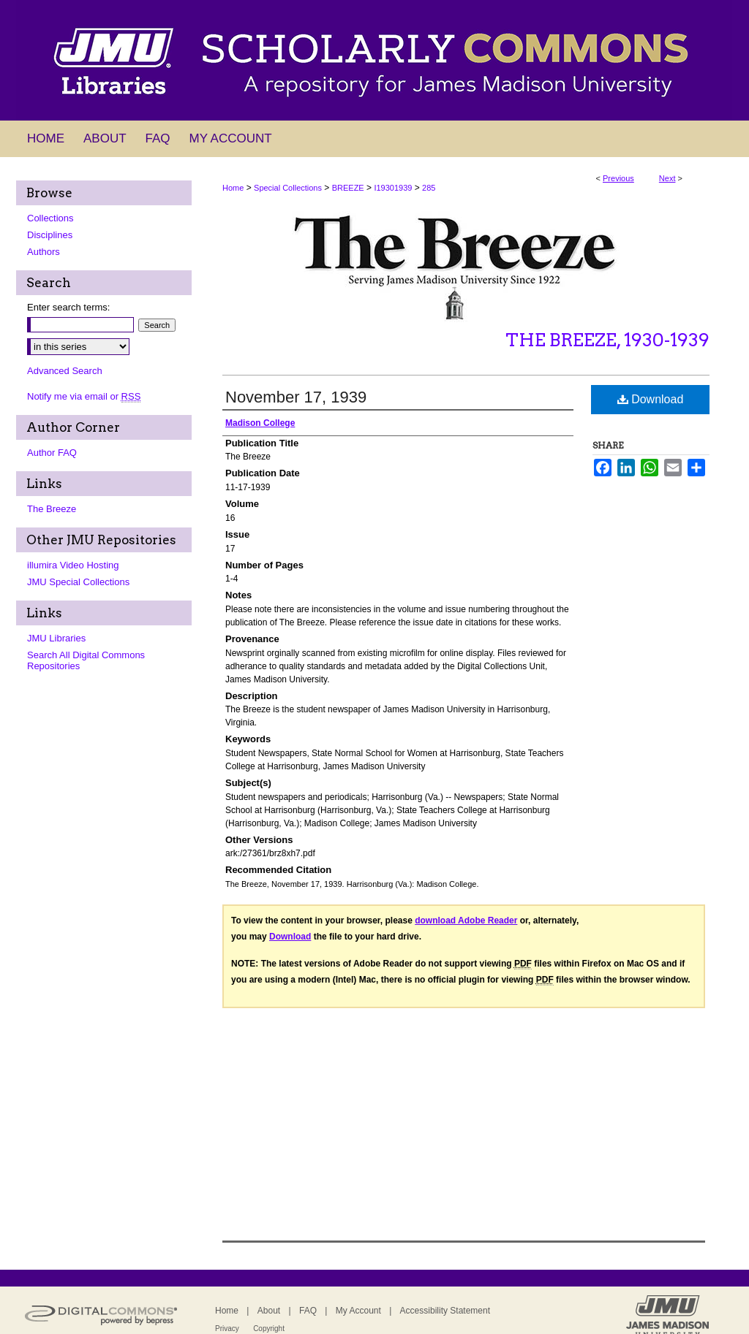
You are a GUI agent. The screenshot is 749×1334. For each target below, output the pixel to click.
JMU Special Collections (78, 581)
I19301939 (393, 187)
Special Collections (288, 187)
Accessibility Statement (445, 1311)
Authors (43, 251)
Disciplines (49, 234)
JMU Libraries (56, 638)
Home (233, 187)
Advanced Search (64, 370)
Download (650, 399)
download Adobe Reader (466, 920)
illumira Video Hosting (73, 565)
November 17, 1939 (295, 397)
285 (428, 187)
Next (667, 178)
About (268, 1311)
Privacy (227, 1329)
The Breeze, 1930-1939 (607, 340)
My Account (358, 1311)
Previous (618, 178)
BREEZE (348, 187)
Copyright (269, 1329)
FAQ (308, 1311)
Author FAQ (52, 452)
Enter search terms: (68, 307)
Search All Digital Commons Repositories (86, 660)
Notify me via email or (83, 396)
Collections (50, 218)
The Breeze (51, 508)
